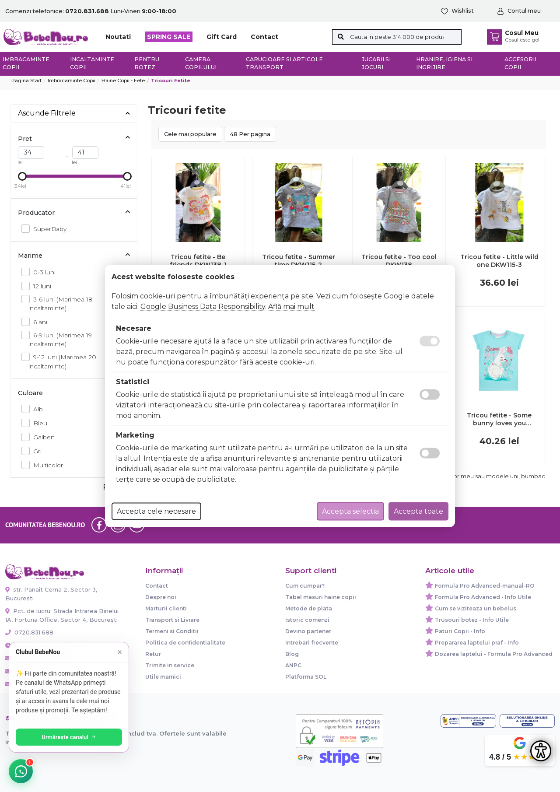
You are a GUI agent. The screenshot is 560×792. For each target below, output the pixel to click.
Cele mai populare (190, 134)
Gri (35, 451)
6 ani (37, 322)
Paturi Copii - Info (460, 631)
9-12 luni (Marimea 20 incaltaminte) (62, 361)
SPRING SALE (168, 37)
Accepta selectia (350, 511)
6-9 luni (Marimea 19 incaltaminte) (60, 339)
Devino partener (308, 631)
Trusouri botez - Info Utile (472, 620)
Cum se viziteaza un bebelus (475, 608)
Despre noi (160, 597)
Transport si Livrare (172, 620)
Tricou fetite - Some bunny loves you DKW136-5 (499, 419)
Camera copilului (201, 63)
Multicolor (45, 465)
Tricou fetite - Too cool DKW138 (399, 261)
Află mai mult (291, 306)
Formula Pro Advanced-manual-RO (485, 585)
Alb (35, 409)
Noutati (118, 37)
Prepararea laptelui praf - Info (477, 642)
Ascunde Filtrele (74, 113)
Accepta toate (418, 511)
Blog (292, 654)
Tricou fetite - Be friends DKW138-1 (198, 261)
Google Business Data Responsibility (202, 306)
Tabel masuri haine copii (320, 597)
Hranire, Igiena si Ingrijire (444, 63)
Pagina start (26, 80)
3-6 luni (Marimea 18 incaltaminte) (60, 303)
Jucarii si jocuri (376, 63)
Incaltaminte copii (92, 63)
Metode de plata (308, 608)
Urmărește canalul (70, 737)
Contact (264, 37)
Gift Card (221, 37)
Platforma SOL (305, 676)
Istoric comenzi (307, 620)
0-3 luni (42, 272)
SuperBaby (47, 228)
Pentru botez (146, 63)
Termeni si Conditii (172, 631)
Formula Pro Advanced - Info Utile (483, 597)
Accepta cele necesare (156, 511)
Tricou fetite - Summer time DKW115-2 (298, 261)
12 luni (39, 286)
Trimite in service (169, 665)
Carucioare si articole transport (284, 63)
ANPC (293, 665)
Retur (153, 654)
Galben (41, 437)
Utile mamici (163, 676)
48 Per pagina (250, 134)
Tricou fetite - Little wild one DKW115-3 (499, 261)
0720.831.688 (29, 632)
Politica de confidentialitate (185, 642)
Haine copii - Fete (123, 80)
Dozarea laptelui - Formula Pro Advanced (494, 654)
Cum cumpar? (305, 585)
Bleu (37, 423)
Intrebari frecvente (311, 642)
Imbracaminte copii (26, 63)
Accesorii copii (520, 63)
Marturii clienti (166, 608)
